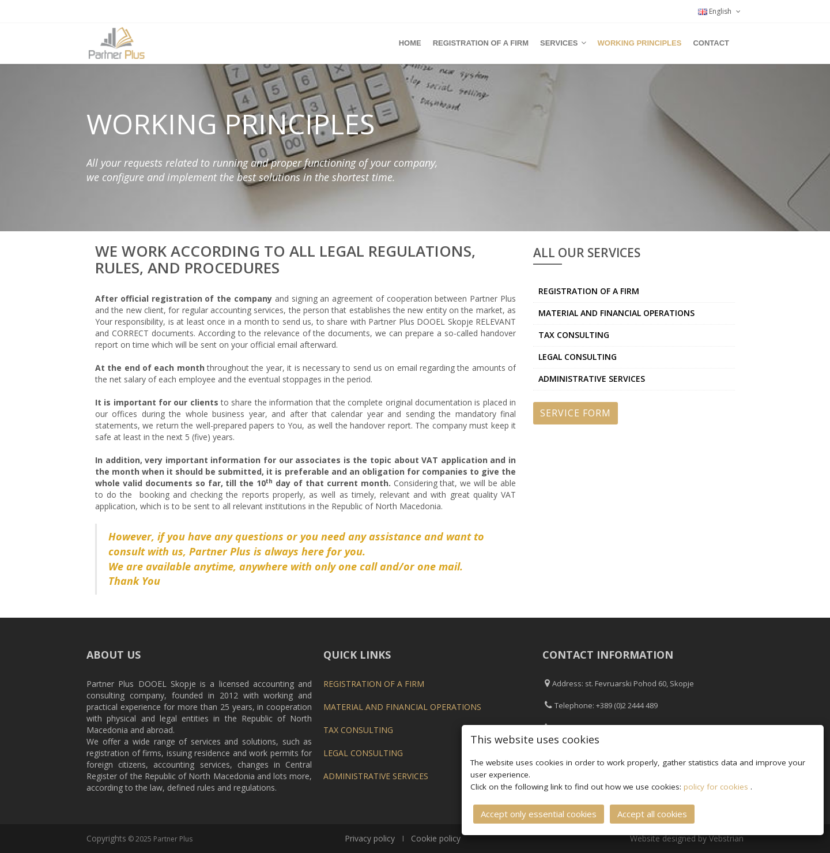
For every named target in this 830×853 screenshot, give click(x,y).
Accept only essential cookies (539, 814)
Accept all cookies (652, 814)
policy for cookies (717, 786)
